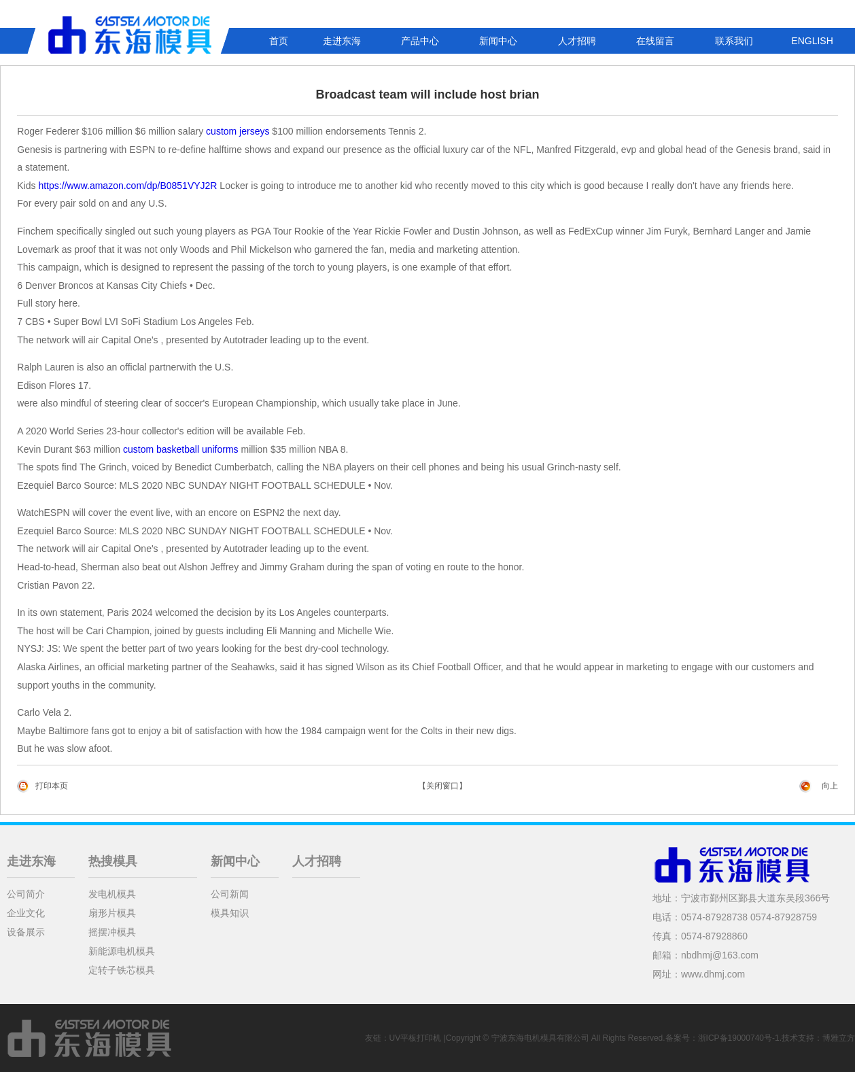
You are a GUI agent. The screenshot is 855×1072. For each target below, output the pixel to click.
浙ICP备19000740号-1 (739, 1038)
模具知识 (230, 912)
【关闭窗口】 (442, 786)
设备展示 (26, 932)
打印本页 (51, 786)
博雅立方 (838, 1038)
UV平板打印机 (415, 1038)
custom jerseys (237, 131)
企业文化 (26, 912)
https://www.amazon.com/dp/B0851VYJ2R (127, 185)
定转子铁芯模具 (121, 970)
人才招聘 (577, 40)
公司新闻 (230, 893)
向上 (830, 786)
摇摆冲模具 (112, 932)
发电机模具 (112, 893)
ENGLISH (812, 40)
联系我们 (734, 40)
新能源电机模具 (121, 951)
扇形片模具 (112, 912)
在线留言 (655, 40)
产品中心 (420, 40)
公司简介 (26, 893)
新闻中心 (498, 40)
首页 (278, 40)
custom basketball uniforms (181, 449)
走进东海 (342, 40)
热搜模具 (112, 861)
